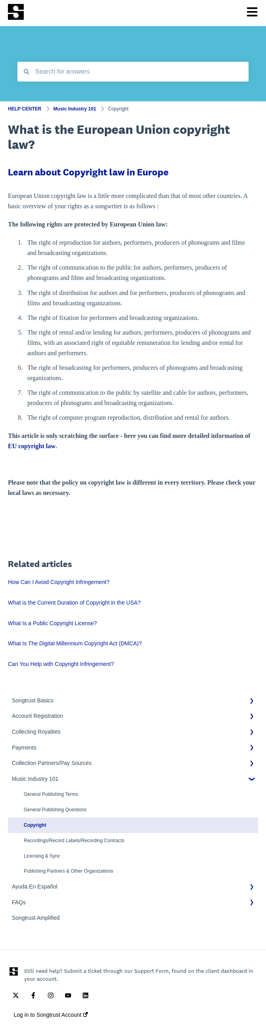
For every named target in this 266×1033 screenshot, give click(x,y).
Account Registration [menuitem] (37, 716)
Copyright (118, 109)
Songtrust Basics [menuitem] (32, 700)
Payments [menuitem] (24, 747)
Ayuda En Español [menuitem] (34, 886)
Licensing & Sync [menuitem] (42, 856)
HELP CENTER (24, 109)
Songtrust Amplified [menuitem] (36, 918)
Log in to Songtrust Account (50, 1015)
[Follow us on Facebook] (33, 995)
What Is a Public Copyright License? (52, 623)
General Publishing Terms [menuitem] (51, 794)
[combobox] (133, 72)
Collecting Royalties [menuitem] (36, 732)
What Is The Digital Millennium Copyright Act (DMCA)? (75, 643)
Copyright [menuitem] (35, 825)
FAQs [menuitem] (19, 902)
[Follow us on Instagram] (50, 995)
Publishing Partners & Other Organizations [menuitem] (68, 871)
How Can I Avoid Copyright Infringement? (59, 582)
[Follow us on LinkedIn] (85, 995)
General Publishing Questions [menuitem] (55, 809)
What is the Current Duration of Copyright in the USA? (74, 602)
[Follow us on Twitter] (16, 995)
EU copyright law (31, 446)
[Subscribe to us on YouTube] (68, 995)
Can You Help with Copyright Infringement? (61, 664)
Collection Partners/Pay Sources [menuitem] (52, 763)
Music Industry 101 (74, 109)
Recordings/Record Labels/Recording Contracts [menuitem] (74, 840)
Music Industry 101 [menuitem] (35, 779)
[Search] (26, 72)
